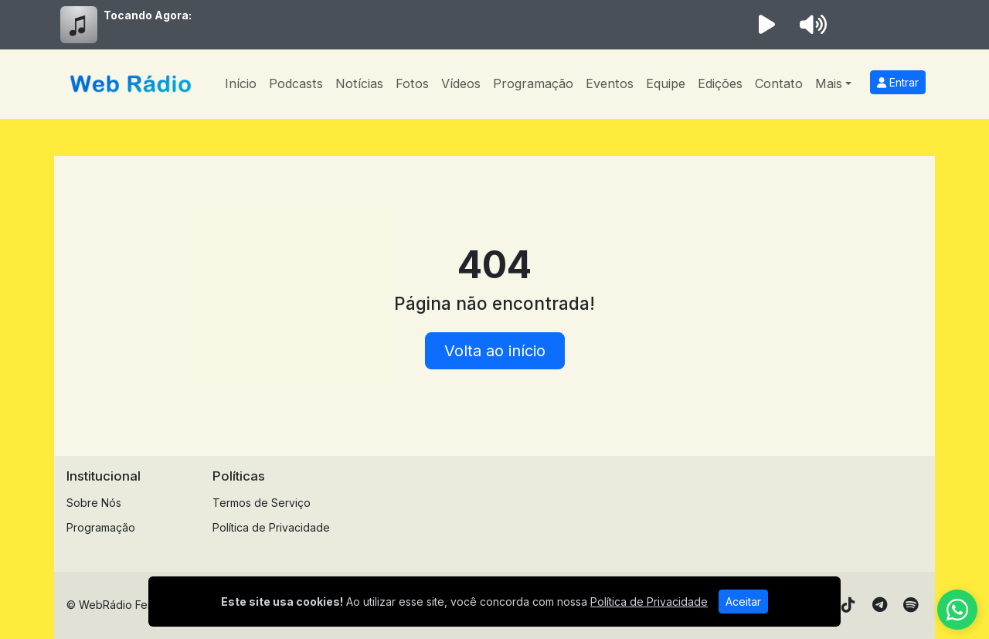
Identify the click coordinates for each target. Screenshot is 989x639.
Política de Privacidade (271, 527)
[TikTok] (848, 605)
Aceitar (743, 601)
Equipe (665, 83)
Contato (779, 83)
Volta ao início (494, 351)
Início (241, 83)
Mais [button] (828, 83)
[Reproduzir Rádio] (766, 24)
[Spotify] (910, 605)
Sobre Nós (93, 502)
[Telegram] (879, 605)
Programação (533, 83)
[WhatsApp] (957, 610)
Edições (720, 83)
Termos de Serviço (261, 502)
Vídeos (461, 83)
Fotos (412, 83)
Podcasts (296, 83)
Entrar (898, 82)
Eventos (610, 83)
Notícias (359, 83)
